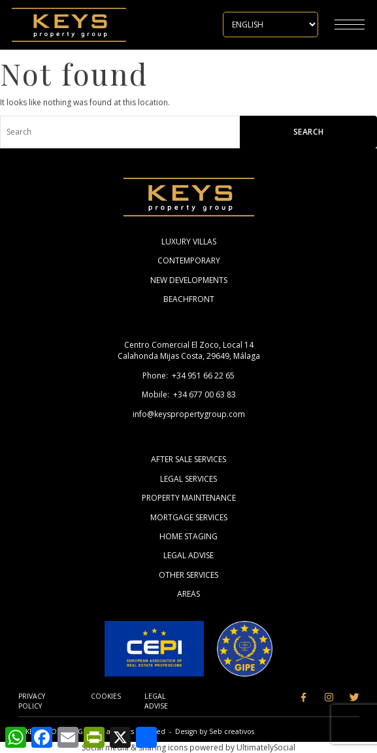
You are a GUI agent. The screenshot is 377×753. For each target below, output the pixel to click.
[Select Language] (270, 24)
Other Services (188, 574)
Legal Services (188, 478)
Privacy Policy (31, 701)
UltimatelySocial (266, 747)
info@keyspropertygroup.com (189, 414)
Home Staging (188, 536)
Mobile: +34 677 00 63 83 (189, 394)
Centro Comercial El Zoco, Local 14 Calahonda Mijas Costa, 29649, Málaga (189, 350)
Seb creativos (231, 731)
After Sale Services (188, 459)
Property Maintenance (189, 497)
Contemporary (188, 260)
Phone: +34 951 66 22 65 (188, 375)
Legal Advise (188, 555)
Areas (188, 593)
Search (308, 131)
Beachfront (188, 299)
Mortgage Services (188, 517)
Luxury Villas (188, 241)
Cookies (106, 696)
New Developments (188, 280)
